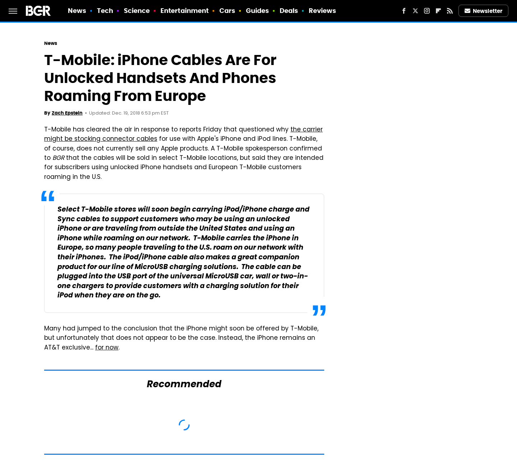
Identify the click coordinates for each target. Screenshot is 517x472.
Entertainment (184, 10)
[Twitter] (415, 11)
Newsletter (484, 11)
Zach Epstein (67, 113)
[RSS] (450, 11)
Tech (105, 10)
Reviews (322, 10)
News (77, 10)
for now (106, 348)
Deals (289, 10)
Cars (227, 10)
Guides (257, 10)
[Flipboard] (438, 11)
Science (137, 10)
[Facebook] (404, 11)
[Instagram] (427, 11)
